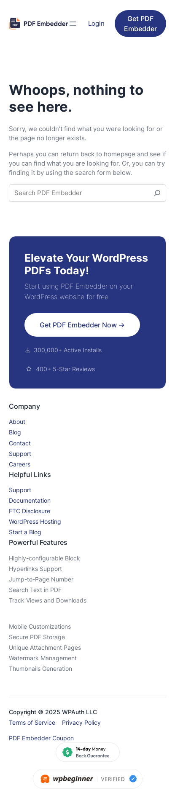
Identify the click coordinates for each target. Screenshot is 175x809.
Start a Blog (25, 532)
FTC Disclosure (29, 510)
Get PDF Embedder (140, 23)
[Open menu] (73, 24)
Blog (15, 432)
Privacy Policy (81, 722)
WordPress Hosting (35, 521)
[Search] (157, 193)
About (17, 421)
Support (20, 453)
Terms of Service (32, 722)
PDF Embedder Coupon (41, 738)
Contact (20, 443)
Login (96, 23)
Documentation (30, 500)
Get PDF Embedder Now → (82, 325)
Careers (19, 464)
